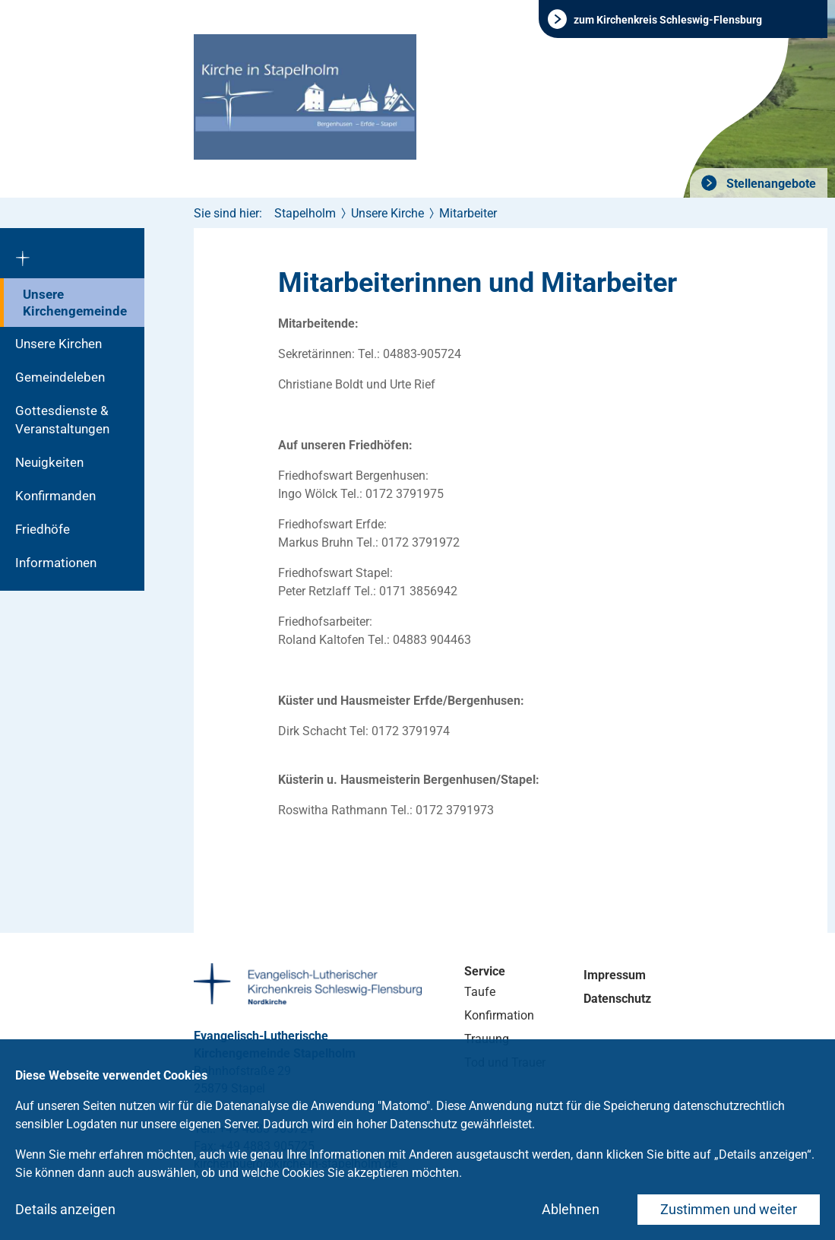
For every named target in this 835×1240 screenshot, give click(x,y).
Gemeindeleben (60, 377)
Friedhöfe (42, 529)
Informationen (55, 562)
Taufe (479, 992)
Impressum (615, 975)
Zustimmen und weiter (728, 1209)
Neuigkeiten (49, 462)
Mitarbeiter (468, 213)
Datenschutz (617, 998)
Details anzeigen (65, 1209)
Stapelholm (305, 213)
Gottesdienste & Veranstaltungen (62, 419)
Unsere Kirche (387, 213)
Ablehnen (570, 1209)
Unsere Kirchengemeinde (75, 303)
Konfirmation (499, 1015)
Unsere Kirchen (58, 343)
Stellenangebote (769, 183)
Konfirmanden (55, 495)
